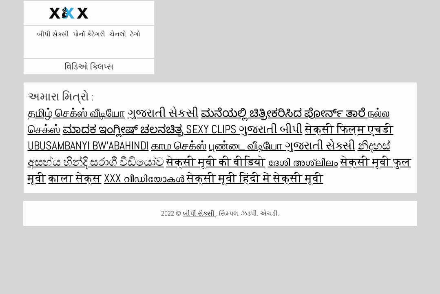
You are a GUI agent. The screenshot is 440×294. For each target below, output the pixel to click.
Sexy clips (212, 129)
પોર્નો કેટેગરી (89, 34)
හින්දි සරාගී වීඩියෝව (113, 162)
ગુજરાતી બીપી (271, 129)
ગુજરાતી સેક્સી (320, 145)
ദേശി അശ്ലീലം (303, 162)
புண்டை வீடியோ (247, 145)
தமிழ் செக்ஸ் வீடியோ (76, 113)
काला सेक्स (75, 178)
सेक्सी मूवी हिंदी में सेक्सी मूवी (255, 178)
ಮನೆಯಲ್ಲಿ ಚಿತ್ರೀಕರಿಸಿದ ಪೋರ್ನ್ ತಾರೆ (284, 113)
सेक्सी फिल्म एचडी (349, 129)
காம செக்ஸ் (179, 145)
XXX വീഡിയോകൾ (145, 178)
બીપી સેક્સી (53, 34)
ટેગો (135, 34)
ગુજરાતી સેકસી (163, 113)
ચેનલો (117, 34)
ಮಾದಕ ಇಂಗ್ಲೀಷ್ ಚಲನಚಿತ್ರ (124, 129)
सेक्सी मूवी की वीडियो (215, 162)
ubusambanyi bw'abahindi (88, 145)
